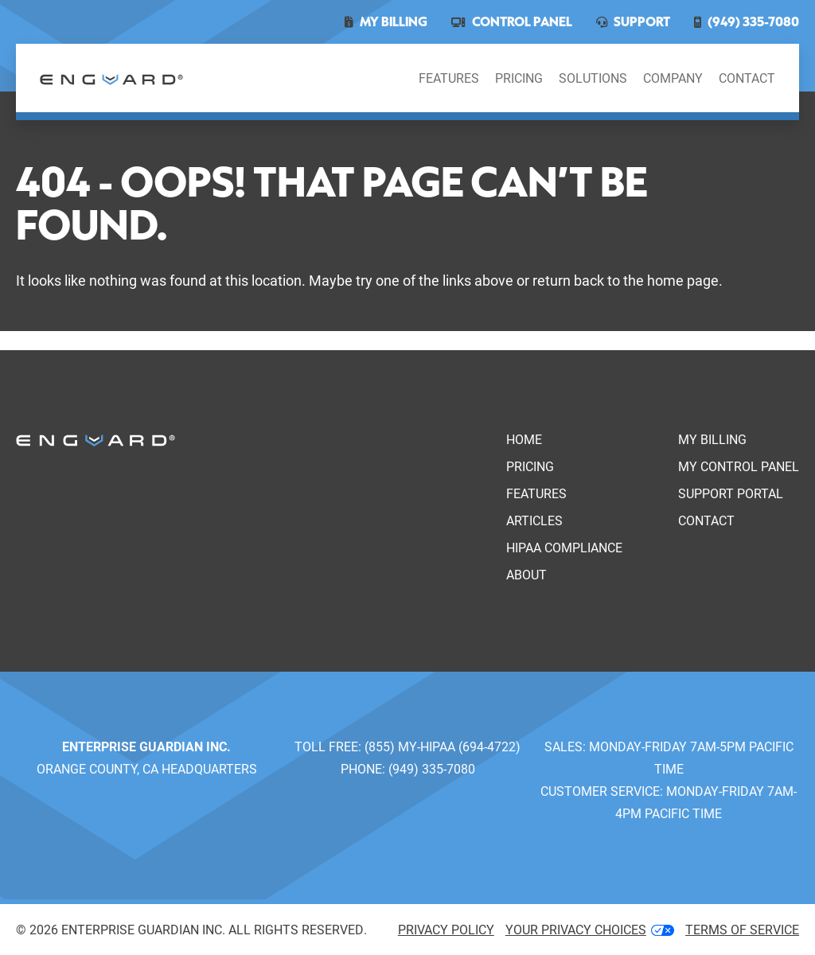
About (526, 574)
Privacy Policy (446, 929)
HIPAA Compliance (564, 547)
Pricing (519, 78)
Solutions (593, 78)
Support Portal (730, 493)
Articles (534, 520)
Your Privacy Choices (589, 929)
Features (449, 78)
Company (673, 78)
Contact (747, 78)
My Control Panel (738, 466)
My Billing (712, 439)
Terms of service (742, 929)
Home (524, 439)
